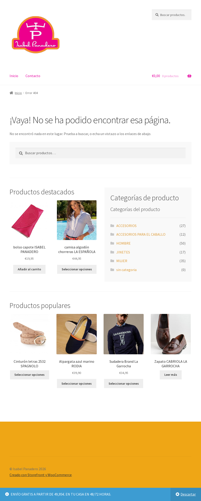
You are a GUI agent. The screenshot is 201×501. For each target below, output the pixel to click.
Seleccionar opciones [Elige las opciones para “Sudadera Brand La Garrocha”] (124, 383)
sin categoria (126, 269)
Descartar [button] (188, 494)
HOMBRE (123, 243)
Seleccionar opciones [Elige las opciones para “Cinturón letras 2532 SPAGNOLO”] (29, 375)
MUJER (121, 260)
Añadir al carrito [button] (29, 269)
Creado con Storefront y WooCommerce (41, 474)
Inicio (14, 75)
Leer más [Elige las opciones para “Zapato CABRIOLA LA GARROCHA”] (170, 375)
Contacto (32, 75)
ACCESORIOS (126, 225)
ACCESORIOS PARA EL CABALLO (140, 234)
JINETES (123, 252)
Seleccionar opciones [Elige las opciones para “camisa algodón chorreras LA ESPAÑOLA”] (77, 269)
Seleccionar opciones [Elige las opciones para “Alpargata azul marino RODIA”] (76, 383)
